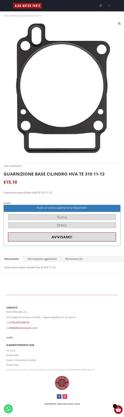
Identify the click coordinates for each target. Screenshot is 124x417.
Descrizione (11, 259)
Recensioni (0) (73, 259)
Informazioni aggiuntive (42, 259)
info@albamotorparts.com (23, 327)
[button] (119, 23)
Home (6, 16)
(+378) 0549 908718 (19, 322)
